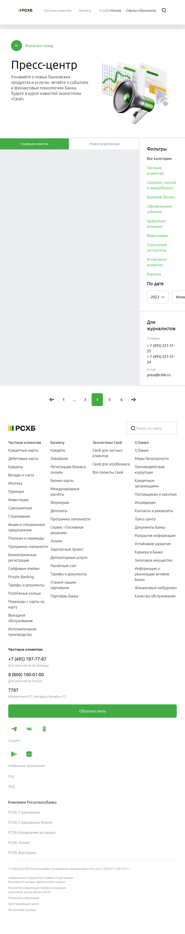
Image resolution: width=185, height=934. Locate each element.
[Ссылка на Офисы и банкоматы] (141, 10)
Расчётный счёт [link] (63, 566)
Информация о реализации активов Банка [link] (152, 574)
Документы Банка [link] (150, 527)
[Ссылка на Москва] (115, 10)
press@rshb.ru (159, 375)
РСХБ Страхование (24, 812)
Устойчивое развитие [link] (153, 544)
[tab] (34, 143)
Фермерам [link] (59, 502)
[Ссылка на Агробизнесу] (108, 10)
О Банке (142, 442)
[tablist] (34, 143)
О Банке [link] (142, 450)
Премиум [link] (16, 491)
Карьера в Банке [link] (149, 552)
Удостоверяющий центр (23, 903)
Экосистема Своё (107, 442)
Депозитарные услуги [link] (68, 557)
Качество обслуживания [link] (155, 596)
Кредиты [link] (15, 467)
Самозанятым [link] (20, 508)
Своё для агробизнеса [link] (111, 464)
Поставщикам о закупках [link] (156, 494)
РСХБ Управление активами (32, 832)
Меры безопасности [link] (152, 458)
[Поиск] (164, 10)
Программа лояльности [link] (28, 546)
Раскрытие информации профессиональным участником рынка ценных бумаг (37, 889)
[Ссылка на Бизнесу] (85, 10)
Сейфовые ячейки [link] (23, 568)
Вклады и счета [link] (21, 475)
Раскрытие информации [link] (155, 535)
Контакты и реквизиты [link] (154, 511)
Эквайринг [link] (59, 458)
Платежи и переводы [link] (26, 538)
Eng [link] (11, 776)
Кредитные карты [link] (23, 450)
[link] (92, 711)
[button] (39, 46)
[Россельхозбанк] (25, 10)
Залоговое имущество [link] (153, 560)
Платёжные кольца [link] (24, 593)
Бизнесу (57, 442)
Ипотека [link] (15, 483)
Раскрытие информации (23, 897)
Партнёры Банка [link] (64, 596)
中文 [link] (11, 786)
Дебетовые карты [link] (23, 458)
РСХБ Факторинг (22, 853)
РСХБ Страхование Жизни (30, 822)
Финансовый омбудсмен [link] (156, 588)
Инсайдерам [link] (145, 502)
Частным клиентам (24, 442)
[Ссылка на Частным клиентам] (57, 10)
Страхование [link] (19, 516)
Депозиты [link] (58, 511)
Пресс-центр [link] (145, 519)
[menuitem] (57, 10)
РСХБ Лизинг (19, 843)
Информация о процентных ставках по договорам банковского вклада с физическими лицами (40, 879)
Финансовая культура (22, 909)
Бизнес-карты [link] (62, 480)
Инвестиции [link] (18, 500)
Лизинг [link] (56, 541)
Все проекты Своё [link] (107, 472)
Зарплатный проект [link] (67, 549)
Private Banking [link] (21, 577)
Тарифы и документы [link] (26, 585)
